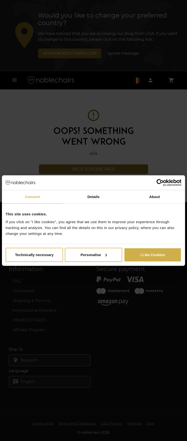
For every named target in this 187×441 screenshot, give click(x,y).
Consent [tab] (32, 197)
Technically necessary (34, 254)
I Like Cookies (152, 254)
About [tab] (154, 197)
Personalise (94, 254)
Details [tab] (93, 197)
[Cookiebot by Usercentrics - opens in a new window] (160, 182)
